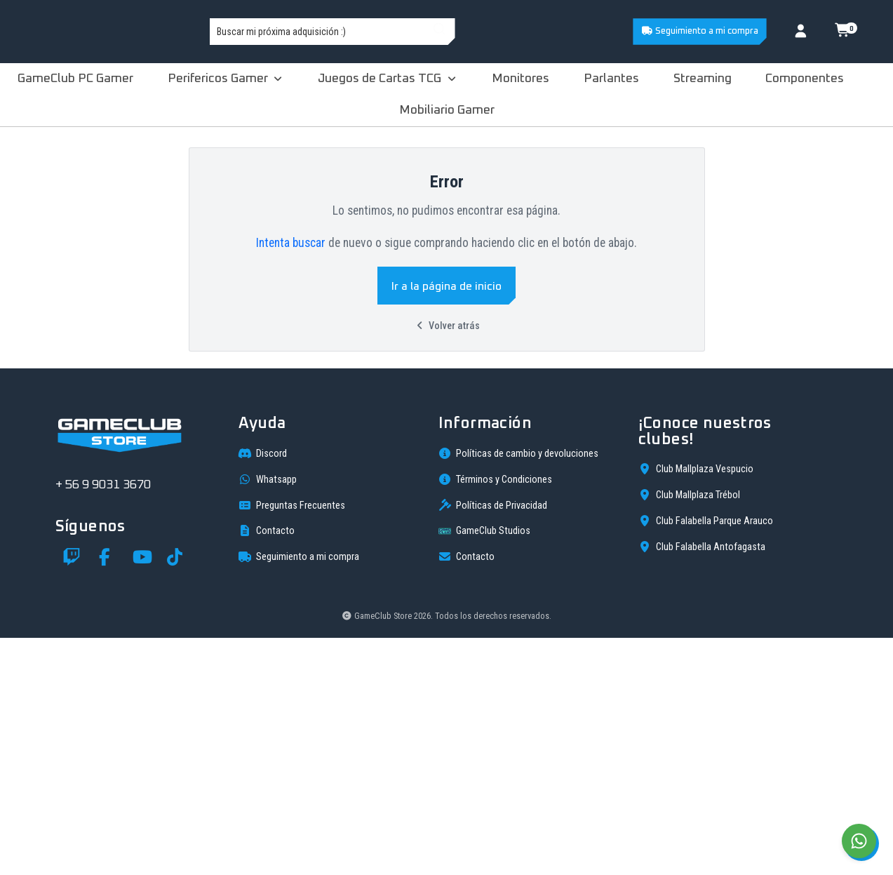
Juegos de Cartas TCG (387, 78)
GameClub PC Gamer (75, 78)
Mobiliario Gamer (447, 110)
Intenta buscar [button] (290, 243)
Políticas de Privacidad (492, 742)
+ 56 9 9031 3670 (103, 722)
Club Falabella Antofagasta (701, 783)
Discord (263, 690)
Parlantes (611, 78)
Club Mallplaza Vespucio (695, 706)
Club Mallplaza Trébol (689, 732)
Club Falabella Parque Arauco (705, 758)
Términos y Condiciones (495, 716)
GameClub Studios (484, 768)
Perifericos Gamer (226, 78)
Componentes (804, 78)
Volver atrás (447, 326)
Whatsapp (268, 716)
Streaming (702, 78)
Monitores (520, 78)
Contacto (267, 767)
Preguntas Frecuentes (292, 742)
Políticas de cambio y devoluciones (518, 690)
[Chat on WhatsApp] (859, 841)
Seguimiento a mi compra (699, 31)
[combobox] (449, 31)
